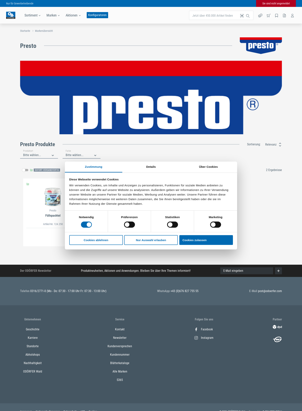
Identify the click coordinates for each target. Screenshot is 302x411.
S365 (120, 380)
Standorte (33, 346)
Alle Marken (120, 371)
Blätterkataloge (119, 363)
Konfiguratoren (97, 15)
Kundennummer (120, 354)
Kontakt (120, 329)
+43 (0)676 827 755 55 (184, 291)
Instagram (203, 338)
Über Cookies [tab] (208, 166)
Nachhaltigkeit (33, 363)
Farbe (68, 151)
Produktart (28, 151)
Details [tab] (151, 166)
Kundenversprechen (120, 346)
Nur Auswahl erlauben (151, 240)
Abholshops (32, 354)
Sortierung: (254, 144)
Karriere (33, 338)
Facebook (203, 329)
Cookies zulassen (195, 240)
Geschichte (32, 329)
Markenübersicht (44, 30)
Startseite (25, 30)
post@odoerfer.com (270, 291)
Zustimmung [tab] (93, 166)
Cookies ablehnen (96, 240)
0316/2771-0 (38, 291)
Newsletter (120, 338)
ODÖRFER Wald (32, 371)
